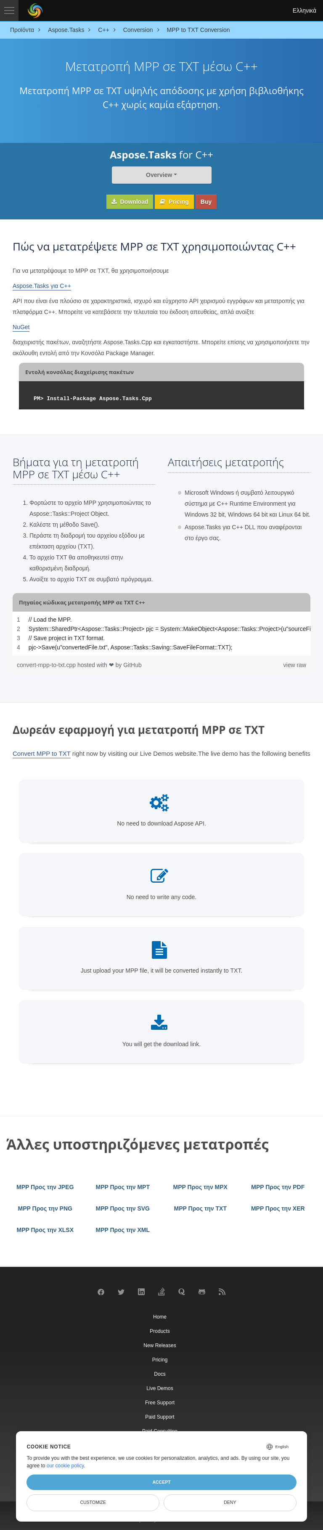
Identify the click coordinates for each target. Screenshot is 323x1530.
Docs (159, 1374)
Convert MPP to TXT (42, 753)
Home (160, 1317)
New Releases (159, 1345)
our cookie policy (65, 1466)
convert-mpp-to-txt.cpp (47, 665)
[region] (161, 633)
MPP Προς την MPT (123, 1187)
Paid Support (159, 1417)
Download (129, 201)
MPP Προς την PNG (45, 1208)
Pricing (174, 201)
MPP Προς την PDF (277, 1187)
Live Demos (159, 1388)
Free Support (160, 1403)
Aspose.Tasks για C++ (42, 285)
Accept (161, 1482)
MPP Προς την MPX (200, 1187)
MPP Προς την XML (123, 1230)
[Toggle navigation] (9, 10)
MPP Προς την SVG (122, 1208)
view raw (294, 665)
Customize (93, 1502)
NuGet (21, 327)
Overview (159, 174)
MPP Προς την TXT (200, 1208)
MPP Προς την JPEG (45, 1187)
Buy (206, 201)
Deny (230, 1502)
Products (159, 1331)
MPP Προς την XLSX (45, 1230)
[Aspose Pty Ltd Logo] (35, 10)
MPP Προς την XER (278, 1208)
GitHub (132, 665)
